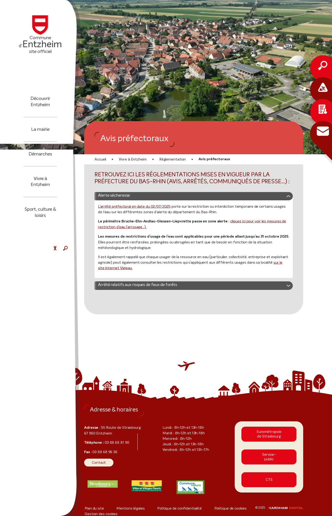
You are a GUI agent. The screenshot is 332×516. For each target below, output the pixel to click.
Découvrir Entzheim (40, 105)
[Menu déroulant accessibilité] (55, 249)
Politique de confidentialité (158, 510)
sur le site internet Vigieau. (248, 269)
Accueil (100, 159)
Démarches (40, 157)
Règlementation (168, 159)
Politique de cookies (198, 510)
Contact (97, 464)
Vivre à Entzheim (40, 181)
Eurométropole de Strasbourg (269, 435)
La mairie (40, 132)
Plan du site (93, 510)
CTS (269, 481)
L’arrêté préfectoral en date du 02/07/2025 (128, 213)
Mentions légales (119, 510)
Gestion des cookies (233, 510)
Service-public (269, 458)
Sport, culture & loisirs (40, 209)
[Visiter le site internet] (103, 485)
